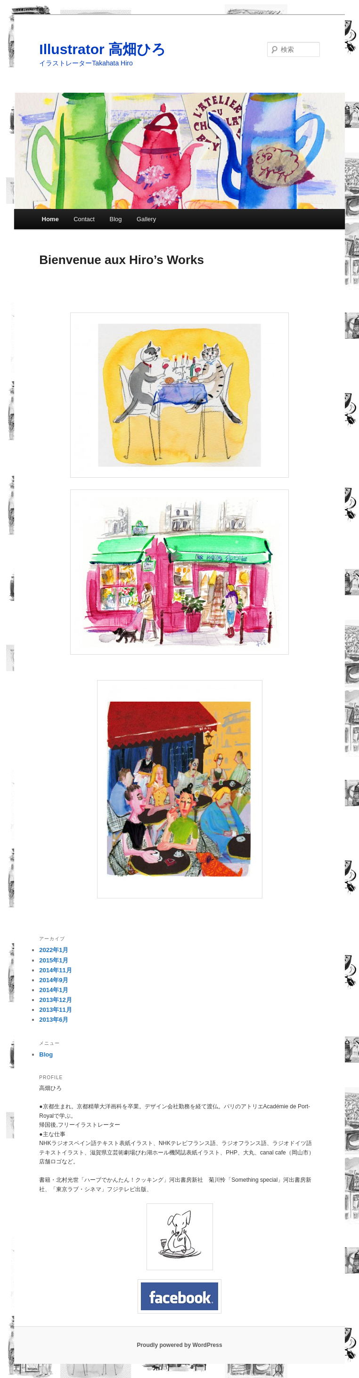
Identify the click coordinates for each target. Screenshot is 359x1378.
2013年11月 (55, 1009)
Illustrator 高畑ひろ (102, 49)
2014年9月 (53, 980)
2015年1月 (53, 960)
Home (50, 219)
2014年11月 (55, 970)
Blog (115, 219)
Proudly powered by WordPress (179, 1345)
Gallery (146, 219)
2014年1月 (53, 989)
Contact (84, 219)
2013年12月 (55, 999)
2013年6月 (53, 1019)
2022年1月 (53, 949)
